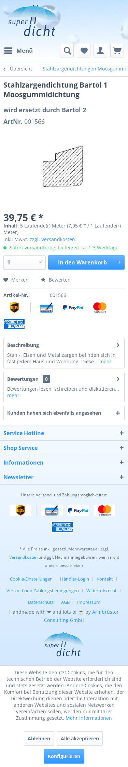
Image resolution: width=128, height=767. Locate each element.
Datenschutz (41, 602)
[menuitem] (18, 50)
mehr (105, 361)
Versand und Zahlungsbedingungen (42, 590)
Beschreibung (23, 345)
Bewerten (56, 279)
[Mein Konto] (100, 50)
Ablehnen (39, 738)
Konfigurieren (64, 756)
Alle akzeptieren (80, 738)
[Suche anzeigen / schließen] (67, 50)
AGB (65, 602)
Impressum (88, 602)
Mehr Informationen (89, 718)
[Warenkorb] (117, 50)
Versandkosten (23, 557)
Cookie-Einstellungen (31, 579)
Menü (18, 49)
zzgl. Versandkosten (52, 239)
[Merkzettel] (83, 50)
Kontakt (105, 579)
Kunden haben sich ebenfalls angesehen (54, 413)
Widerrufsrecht (101, 590)
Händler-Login (74, 579)
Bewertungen (23, 379)
